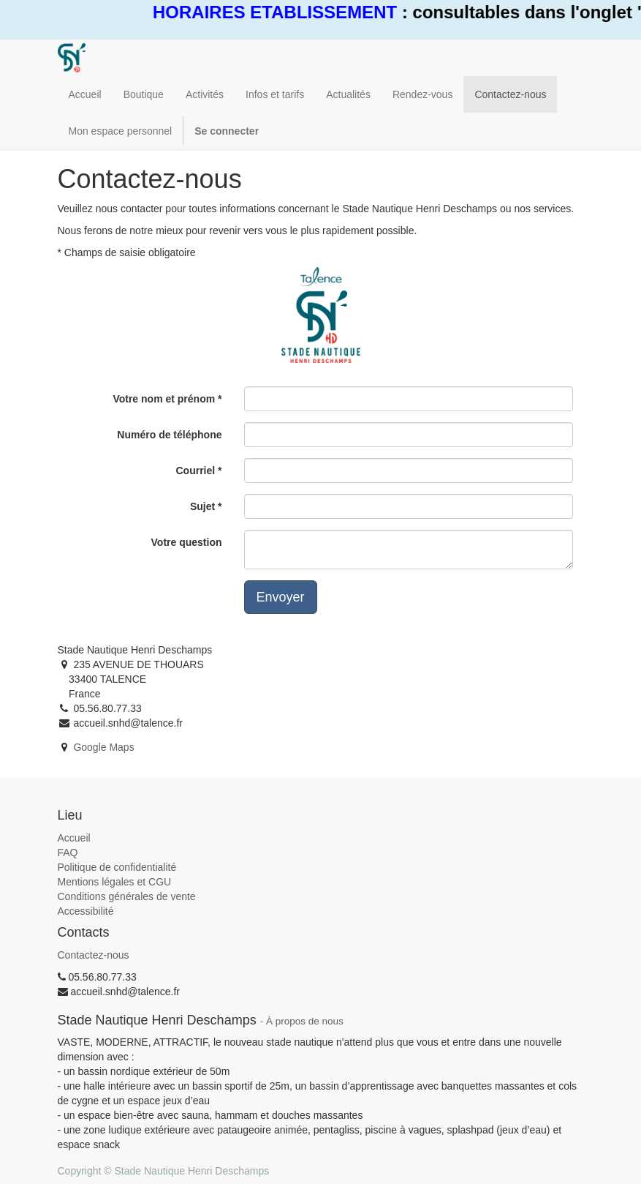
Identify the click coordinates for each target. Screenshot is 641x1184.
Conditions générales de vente (127, 896)
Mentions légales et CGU (115, 882)
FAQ (68, 852)
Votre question (186, 542)
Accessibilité (86, 911)
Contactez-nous (93, 955)
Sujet (202, 506)
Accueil (74, 838)
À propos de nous (305, 1021)
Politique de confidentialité (117, 867)
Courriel (195, 470)
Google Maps (103, 747)
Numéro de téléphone (169, 435)
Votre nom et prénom (164, 399)
